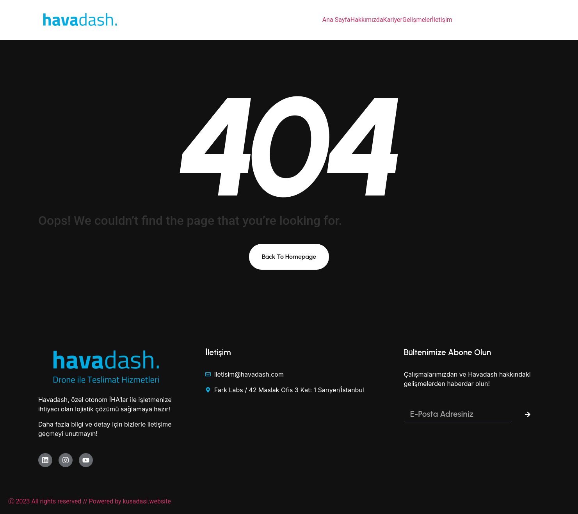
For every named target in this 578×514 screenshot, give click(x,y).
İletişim (442, 20)
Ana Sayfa (336, 20)
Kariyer (392, 20)
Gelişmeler (417, 20)
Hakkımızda (366, 20)
